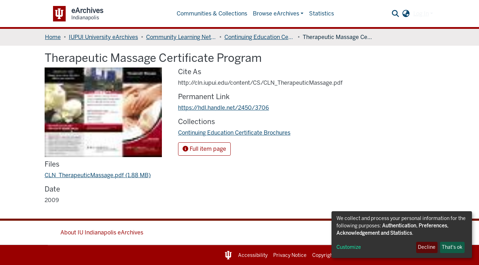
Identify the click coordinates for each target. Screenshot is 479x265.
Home (53, 37)
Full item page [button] (204, 149)
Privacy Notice (290, 255)
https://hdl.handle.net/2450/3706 (223, 107)
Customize (348, 247)
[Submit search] (395, 13)
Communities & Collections (212, 13)
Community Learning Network (181, 37)
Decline (426, 247)
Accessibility (253, 255)
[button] (406, 13)
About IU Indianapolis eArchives (101, 232)
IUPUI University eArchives (103, 37)
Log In (421, 13)
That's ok (452, 247)
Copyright (323, 255)
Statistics (321, 13)
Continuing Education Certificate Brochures (259, 37)
